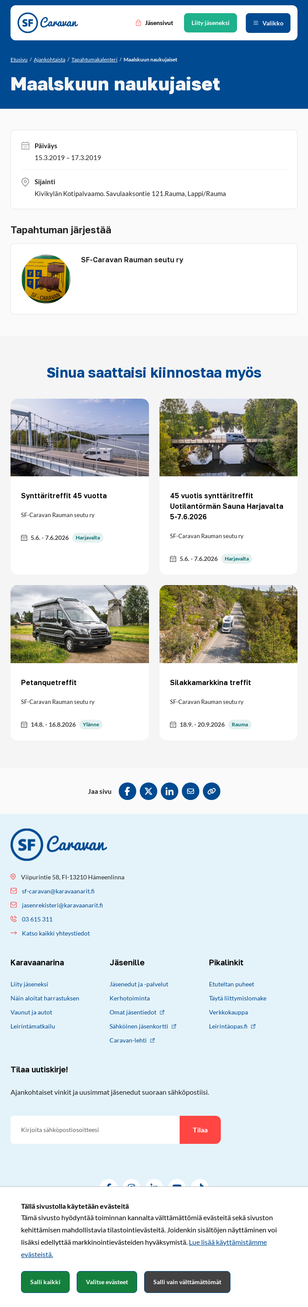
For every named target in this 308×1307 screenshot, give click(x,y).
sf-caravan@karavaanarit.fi (58, 891)
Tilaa (200, 1129)
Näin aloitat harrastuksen (45, 998)
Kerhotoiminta (130, 998)
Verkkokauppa (228, 1012)
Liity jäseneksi (29, 984)
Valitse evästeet (107, 1282)
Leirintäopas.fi (232, 1026)
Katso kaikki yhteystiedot (56, 933)
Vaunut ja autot (31, 1012)
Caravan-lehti (132, 1040)
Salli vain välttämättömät (187, 1282)
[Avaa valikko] (268, 23)
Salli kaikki (45, 1282)
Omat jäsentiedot (137, 1012)
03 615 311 (37, 919)
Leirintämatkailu (33, 1026)
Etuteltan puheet (231, 984)
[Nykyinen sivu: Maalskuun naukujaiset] (150, 59)
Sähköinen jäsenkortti (143, 1026)
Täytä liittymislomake (237, 998)
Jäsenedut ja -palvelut (139, 984)
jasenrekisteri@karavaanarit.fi (62, 905)
